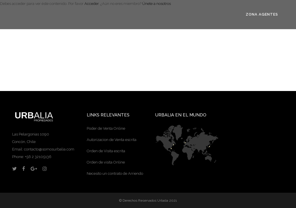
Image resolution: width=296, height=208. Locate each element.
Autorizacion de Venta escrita (111, 140)
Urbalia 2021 (167, 200)
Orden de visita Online (106, 162)
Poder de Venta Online (106, 128)
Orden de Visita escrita (106, 151)
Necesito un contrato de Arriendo (115, 173)
